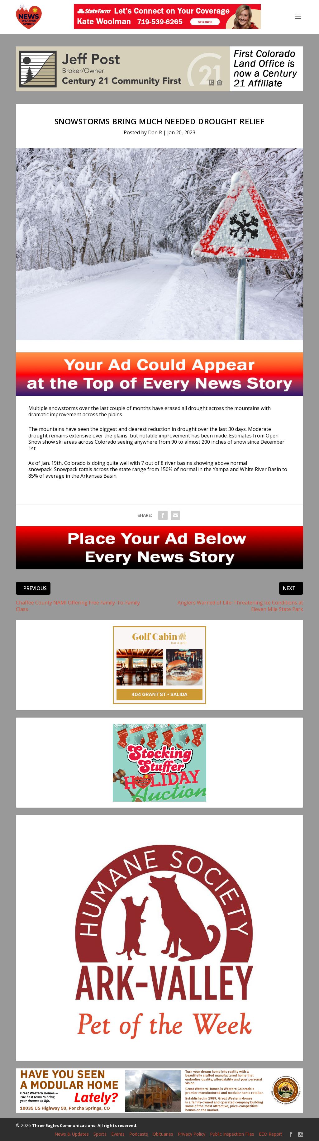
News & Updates (72, 1134)
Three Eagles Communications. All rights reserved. (84, 1125)
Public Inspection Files (232, 1134)
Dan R (155, 132)
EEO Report (270, 1134)
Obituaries (163, 1134)
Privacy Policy (191, 1134)
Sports (100, 1134)
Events (118, 1134)
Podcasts (138, 1134)
